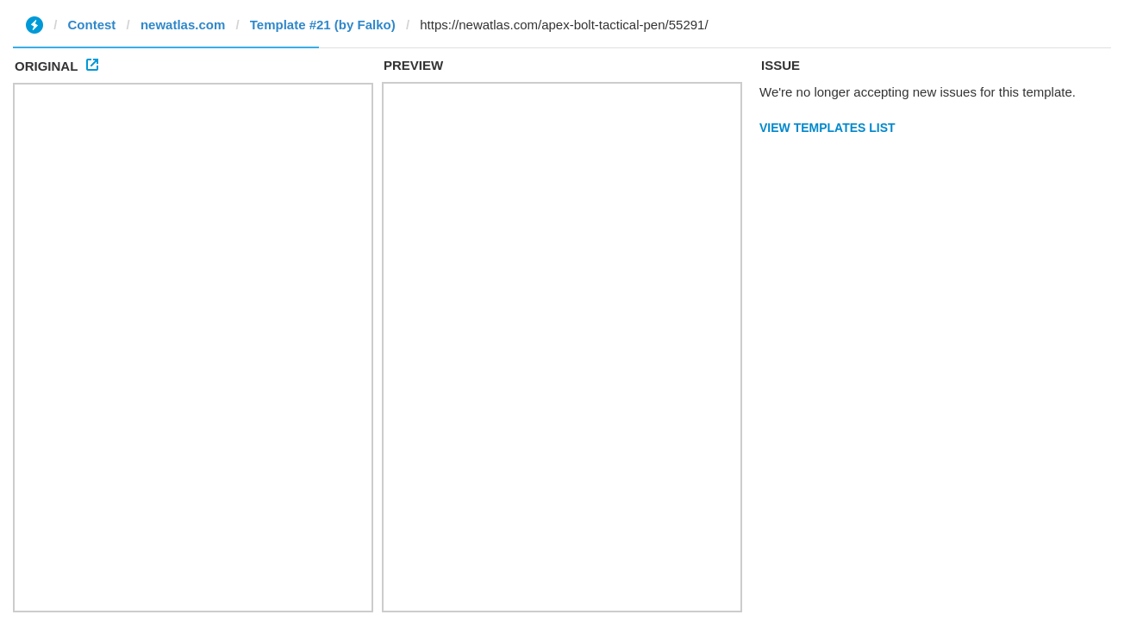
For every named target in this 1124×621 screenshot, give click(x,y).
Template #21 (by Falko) (323, 24)
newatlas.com (182, 24)
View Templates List (827, 128)
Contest (92, 24)
